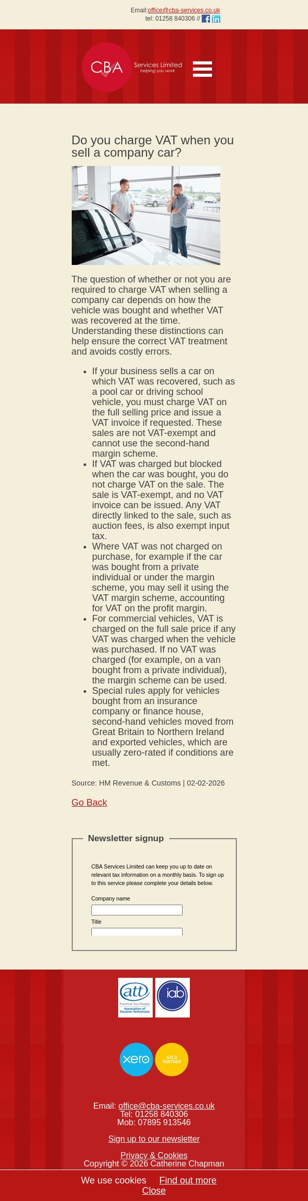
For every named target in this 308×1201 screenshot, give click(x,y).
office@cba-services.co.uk (184, 10)
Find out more (188, 1180)
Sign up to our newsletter (154, 1139)
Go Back (89, 802)
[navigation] (206, 63)
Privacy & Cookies (154, 1155)
